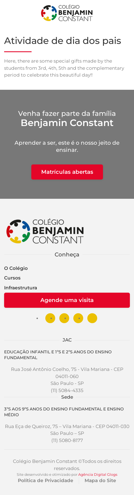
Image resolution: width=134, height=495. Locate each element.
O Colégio (16, 268)
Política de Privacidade (45, 480)
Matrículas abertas (67, 172)
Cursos (12, 278)
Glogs (112, 474)
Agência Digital (92, 474)
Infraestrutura (20, 287)
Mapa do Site (100, 480)
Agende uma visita (67, 300)
